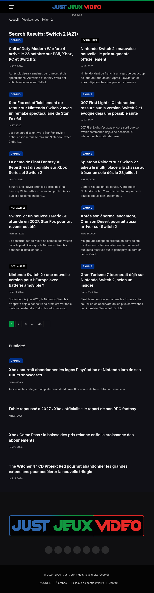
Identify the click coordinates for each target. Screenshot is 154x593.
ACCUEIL (45, 582)
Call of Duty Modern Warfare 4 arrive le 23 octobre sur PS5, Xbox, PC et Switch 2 (41, 54)
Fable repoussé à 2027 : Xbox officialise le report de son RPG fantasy (72, 409)
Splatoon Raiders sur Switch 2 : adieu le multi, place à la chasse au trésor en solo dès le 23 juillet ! (113, 167)
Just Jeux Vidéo (73, 574)
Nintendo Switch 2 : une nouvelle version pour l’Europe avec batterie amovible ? (39, 280)
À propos (61, 582)
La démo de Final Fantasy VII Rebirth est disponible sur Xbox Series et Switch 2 (38, 167)
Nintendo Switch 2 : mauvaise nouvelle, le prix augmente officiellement (108, 54)
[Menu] (11, 7)
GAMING (16, 40)
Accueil (14, 19)
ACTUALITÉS (90, 40)
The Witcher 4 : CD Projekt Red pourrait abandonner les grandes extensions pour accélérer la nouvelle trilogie (68, 469)
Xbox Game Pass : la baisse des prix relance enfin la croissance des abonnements (71, 438)
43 (40, 324)
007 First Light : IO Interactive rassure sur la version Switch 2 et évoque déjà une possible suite (111, 108)
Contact (113, 582)
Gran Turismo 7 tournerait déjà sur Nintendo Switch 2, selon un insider (112, 280)
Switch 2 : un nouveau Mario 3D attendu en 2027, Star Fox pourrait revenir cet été (40, 221)
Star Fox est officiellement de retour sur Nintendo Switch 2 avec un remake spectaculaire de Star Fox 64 (40, 111)
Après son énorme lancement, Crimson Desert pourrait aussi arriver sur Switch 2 (108, 221)
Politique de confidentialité (87, 582)
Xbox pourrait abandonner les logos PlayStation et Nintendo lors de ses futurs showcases (75, 373)
